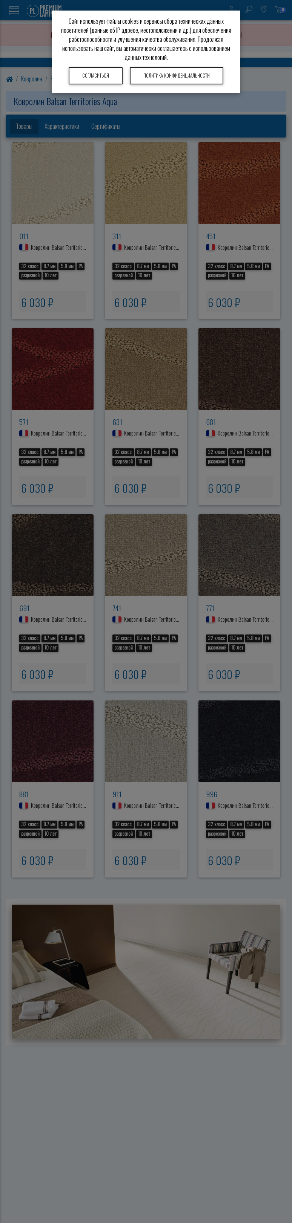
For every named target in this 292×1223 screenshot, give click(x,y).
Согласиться (95, 75)
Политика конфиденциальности (176, 75)
